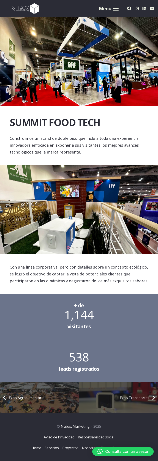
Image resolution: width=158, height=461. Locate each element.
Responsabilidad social (96, 437)
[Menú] (109, 8)
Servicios (52, 448)
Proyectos (70, 448)
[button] (123, 451)
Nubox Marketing (75, 426)
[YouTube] (152, 8)
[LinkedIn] (144, 8)
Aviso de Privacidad (59, 437)
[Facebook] (129, 8)
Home (36, 448)
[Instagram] (137, 8)
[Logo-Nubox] (25, 8)
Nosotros (89, 448)
